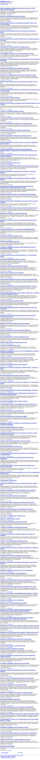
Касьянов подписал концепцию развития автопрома (15, 375)
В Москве (8, 756)
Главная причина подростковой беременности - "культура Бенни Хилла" (18, 255)
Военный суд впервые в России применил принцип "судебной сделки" (18, 179)
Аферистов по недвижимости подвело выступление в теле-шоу (18, 75)
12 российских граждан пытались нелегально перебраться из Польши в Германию (17, 466)
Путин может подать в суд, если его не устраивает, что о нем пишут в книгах (19, 383)
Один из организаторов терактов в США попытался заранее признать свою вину (19, 39)
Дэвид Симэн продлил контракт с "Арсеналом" (13, 495)
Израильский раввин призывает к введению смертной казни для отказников (18, 308)
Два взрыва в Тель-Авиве (7, 746)
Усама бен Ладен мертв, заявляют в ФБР (11, 300)
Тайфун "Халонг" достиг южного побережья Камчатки (15, 739)
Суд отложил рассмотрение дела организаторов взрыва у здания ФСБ (18, 484)
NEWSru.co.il (3, 756)
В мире (10, 14)
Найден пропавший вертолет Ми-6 (9, 241)
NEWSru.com (5, 2)
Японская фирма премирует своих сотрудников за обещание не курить (18, 31)
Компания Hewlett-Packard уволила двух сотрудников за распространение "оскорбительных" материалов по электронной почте (18, 151)
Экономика (11, 88)
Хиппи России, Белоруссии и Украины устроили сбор (15, 130)
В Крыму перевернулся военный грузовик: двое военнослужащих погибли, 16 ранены (18, 155)
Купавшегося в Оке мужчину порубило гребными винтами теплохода (19, 625)
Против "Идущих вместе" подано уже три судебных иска (16, 123)
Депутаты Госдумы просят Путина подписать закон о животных (18, 490)
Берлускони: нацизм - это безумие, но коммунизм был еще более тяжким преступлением (18, 423)
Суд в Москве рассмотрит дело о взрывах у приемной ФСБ (17, 707)
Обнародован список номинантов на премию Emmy (14, 47)
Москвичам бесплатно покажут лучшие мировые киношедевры (18, 194)
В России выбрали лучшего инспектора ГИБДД (13, 416)
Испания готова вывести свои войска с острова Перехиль (16, 692)
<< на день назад (4, 752)
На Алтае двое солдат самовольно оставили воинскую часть (17, 502)
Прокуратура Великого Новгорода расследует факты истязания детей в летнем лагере (20, 90)
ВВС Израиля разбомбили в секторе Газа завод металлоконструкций (19, 713)
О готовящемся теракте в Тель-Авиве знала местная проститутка (18, 404)
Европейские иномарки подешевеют (10, 699)
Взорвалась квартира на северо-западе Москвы (13, 213)
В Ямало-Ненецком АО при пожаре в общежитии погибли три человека (17, 534)
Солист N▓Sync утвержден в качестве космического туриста (17, 53)
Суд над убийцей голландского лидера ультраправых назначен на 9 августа (19, 548)
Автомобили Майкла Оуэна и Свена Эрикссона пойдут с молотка (18, 286)
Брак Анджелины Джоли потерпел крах (11, 446)
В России (10, 57)
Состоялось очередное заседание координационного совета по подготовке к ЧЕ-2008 (18, 247)
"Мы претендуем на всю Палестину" (10, 162)
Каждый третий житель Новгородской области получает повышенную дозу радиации (20, 473)
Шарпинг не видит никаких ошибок (10, 518)
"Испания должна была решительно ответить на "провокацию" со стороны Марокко (19, 454)
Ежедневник (13, 755)
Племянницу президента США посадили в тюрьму (14, 727)
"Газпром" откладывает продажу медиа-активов (13, 527)
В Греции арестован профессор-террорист (12, 648)
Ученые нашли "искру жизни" (8, 480)
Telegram (21, 755)
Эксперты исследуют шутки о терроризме (12, 600)
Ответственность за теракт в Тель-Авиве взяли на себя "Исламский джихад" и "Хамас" (19, 720)
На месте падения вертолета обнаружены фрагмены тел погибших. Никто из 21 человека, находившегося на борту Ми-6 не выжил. (18, 244)
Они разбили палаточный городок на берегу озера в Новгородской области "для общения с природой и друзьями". (19, 132)
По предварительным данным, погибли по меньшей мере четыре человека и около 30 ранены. (19, 748)
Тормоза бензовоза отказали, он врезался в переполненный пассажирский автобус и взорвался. (19, 120)
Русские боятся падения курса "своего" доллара (14, 401)
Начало (2, 755)
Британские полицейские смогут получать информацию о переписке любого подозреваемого (19, 351)
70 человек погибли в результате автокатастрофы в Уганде (17, 118)
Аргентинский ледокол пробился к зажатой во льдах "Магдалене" (18, 733)
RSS (17, 755)
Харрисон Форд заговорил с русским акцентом (13, 573)
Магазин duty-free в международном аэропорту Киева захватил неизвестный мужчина (18, 316)
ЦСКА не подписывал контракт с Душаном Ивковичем (15, 330)
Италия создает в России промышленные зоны (13, 342)
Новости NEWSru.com (6, 757)
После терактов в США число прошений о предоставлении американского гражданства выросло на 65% (16, 187)
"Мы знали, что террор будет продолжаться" (12, 515)
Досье (5, 755)
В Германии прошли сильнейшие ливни (11, 236)
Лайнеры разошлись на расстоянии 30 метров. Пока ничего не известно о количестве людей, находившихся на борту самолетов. (17, 175)
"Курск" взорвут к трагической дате (10, 97)
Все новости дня (4, 4)
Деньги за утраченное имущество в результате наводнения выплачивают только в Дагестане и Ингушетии (17, 618)
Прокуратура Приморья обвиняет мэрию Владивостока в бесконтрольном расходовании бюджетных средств (16, 610)
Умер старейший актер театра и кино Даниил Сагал (14, 336)
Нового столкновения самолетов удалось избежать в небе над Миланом (17, 172)
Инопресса (11, 153)
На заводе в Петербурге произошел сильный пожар (14, 663)
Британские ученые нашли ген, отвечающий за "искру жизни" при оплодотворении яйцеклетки (18, 394)
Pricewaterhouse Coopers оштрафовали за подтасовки (15, 555)
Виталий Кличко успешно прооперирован (12, 410)
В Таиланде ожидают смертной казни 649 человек (14, 266)
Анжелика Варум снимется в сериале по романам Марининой (17, 229)
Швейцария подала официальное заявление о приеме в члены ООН (19, 632)
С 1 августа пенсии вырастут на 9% (10, 345)
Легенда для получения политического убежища (13, 364)
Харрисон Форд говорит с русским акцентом (12, 645)
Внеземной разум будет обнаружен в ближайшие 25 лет (15, 135)
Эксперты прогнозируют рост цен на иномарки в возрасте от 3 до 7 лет (19, 82)
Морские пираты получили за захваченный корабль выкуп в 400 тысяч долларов (18, 23)
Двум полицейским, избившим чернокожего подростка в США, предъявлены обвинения (17, 9)
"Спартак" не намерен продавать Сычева (12, 111)
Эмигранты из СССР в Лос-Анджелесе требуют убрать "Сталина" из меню (19, 368)
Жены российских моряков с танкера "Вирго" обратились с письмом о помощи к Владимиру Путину (19, 293)
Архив (9, 755)
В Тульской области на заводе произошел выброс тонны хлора (18, 586)
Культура (10, 52)
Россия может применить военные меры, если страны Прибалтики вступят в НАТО (19, 143)
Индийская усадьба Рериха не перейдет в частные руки (16, 639)
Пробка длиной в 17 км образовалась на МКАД (13, 603)
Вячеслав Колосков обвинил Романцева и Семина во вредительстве (19, 165)
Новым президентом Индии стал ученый (11, 427)
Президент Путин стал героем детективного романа (14, 323)
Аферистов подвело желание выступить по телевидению (16, 570)
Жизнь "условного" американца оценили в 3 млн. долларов (17, 678)
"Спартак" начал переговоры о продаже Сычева (13, 541)
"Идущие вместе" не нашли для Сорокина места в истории (16, 357)
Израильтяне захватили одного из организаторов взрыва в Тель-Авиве (18, 221)
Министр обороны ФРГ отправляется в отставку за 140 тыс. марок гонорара (19, 201)
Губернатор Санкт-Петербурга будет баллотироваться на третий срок (19, 580)
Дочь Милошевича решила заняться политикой (13, 521)
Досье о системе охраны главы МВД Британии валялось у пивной (19, 593)
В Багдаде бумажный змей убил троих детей (12, 259)
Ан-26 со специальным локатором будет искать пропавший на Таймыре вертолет (17, 656)
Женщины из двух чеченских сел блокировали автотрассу (16, 509)
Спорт (10, 116)
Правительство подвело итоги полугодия (12, 272)
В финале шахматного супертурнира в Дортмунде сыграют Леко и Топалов (19, 563)
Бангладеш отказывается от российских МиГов (13, 684)
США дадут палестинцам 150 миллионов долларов (14, 68)
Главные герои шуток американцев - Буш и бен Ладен (15, 441)
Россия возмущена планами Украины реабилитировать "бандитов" (19, 390)
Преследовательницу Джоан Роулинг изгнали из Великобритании (18, 279)
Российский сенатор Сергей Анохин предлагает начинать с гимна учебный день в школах (18, 433)
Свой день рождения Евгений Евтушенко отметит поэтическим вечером (18, 670)
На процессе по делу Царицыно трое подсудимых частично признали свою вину (20, 60)
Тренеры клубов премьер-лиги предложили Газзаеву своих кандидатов (17, 458)
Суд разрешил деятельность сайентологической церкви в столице (19, 207)
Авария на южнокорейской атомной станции (12, 16)
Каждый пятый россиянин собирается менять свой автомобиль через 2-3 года (20, 104)
